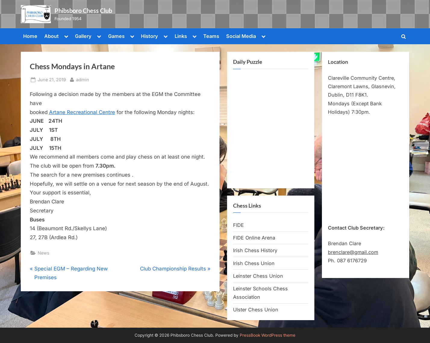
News (43, 252)
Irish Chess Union (254, 263)
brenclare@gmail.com (353, 252)
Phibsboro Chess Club (83, 10)
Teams (211, 36)
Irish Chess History (255, 250)
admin (82, 79)
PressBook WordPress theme (267, 335)
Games (116, 36)
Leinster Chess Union (258, 276)
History (149, 36)
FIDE (238, 225)
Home (30, 36)
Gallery (83, 36)
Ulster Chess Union (255, 310)
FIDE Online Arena (254, 238)
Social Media (241, 36)
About (51, 36)
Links (181, 36)
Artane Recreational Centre (82, 112)
